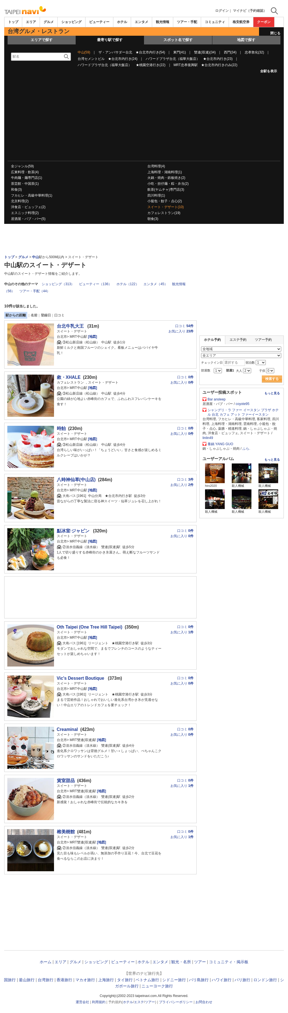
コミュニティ (215, 22)
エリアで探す (42, 40)
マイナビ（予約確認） (250, 11)
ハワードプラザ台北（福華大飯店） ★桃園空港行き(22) (122, 65)
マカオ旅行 (85, 980)
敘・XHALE (69, 377)
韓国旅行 (8, 980)
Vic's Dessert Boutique (81, 678)
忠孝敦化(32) (254, 52)
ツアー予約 (263, 340)
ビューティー (99, 22)
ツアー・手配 (187, 22)
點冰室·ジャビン (74, 530)
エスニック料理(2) (25, 213)
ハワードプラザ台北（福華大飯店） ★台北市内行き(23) (189, 59)
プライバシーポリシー (176, 1002)
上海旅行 (106, 980)
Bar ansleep (217, 399)
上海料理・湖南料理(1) (164, 172)
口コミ (59, 315)
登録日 (46, 315)
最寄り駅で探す (110, 40)
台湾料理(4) (156, 166)
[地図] (92, 337)
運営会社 (82, 1002)
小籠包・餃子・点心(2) (164, 201)
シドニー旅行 (174, 980)
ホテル (122, 22)
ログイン (222, 11)
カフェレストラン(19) (163, 213)
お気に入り (181, 331)
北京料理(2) (20, 201)
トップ (13, 22)
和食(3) (16, 190)
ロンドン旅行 (265, 980)
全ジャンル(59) (22, 166)
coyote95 (242, 404)
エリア (31, 22)
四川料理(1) (156, 195)
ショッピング (71, 22)
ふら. (246, 449)
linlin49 (207, 438)
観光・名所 (181, 962)
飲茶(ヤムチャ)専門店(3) (165, 190)
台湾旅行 (45, 980)
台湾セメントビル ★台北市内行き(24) (108, 59)
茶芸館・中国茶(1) (25, 184)
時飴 (61, 428)
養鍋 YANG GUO (220, 444)
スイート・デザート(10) (165, 207)
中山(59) (84, 52)
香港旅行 (64, 980)
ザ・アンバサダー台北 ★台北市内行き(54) (131, 52)
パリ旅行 (242, 980)
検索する (272, 379)
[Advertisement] (144, 118)
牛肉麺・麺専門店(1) (26, 178)
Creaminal (67, 729)
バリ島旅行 (199, 980)
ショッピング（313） (58, 284)
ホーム (45, 962)
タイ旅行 (125, 980)
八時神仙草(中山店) (76, 479)
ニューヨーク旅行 (157, 986)
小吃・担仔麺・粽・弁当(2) (168, 184)
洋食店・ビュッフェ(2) (28, 207)
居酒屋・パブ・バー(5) (28, 219)
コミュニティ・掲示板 (228, 962)
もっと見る (272, 393)
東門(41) (179, 52)
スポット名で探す (178, 40)
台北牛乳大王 (71, 326)
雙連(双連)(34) (205, 52)
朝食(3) (152, 219)
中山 (35, 257)
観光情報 (162, 22)
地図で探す (246, 40)
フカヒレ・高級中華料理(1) (31, 195)
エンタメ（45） (155, 284)
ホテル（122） (127, 284)
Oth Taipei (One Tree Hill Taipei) (89, 627)
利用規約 (98, 1002)
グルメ (49, 22)
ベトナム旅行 (147, 980)
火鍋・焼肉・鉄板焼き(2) (166, 178)
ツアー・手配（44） (34, 291)
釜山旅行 (27, 980)
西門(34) (230, 52)
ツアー (200, 962)
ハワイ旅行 (221, 980)
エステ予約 (238, 340)
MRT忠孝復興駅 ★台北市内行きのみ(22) (205, 65)
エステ (139, 1002)
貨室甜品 (66, 780)
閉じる (275, 33)
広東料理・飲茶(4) (25, 172)
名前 (34, 315)
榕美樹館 (66, 831)
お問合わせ (203, 1002)
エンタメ (141, 22)
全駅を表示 (268, 71)
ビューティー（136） (95, 284)
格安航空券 (241, 22)
